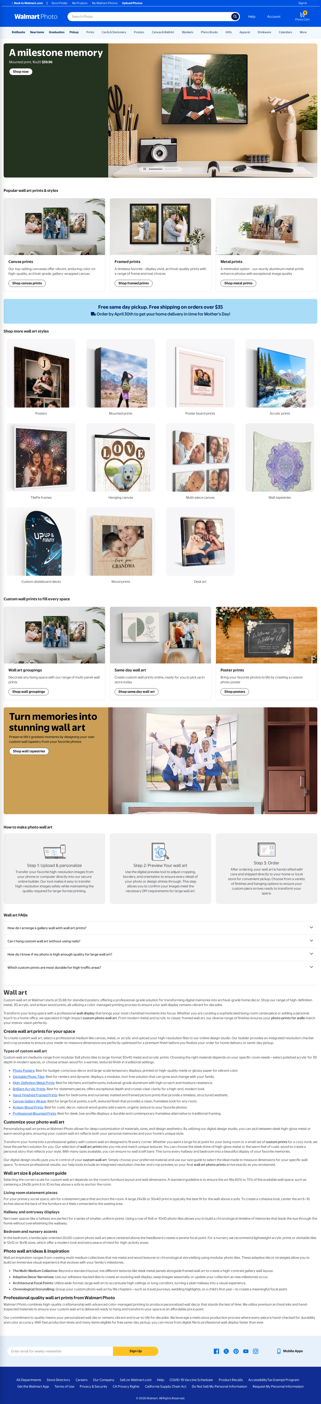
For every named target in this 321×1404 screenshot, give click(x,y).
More (303, 32)
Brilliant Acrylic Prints (29, 1089)
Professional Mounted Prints (34, 1113)
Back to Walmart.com (27, 3)
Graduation (56, 32)
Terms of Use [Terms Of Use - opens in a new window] (64, 1386)
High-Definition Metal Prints (33, 1083)
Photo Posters (23, 1071)
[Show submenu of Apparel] (252, 32)
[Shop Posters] (266, 653)
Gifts (229, 32)
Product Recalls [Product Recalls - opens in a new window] (231, 1380)
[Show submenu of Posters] (146, 32)
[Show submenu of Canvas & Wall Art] (176, 32)
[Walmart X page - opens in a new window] (226, 1351)
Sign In (302, 3)
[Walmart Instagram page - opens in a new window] (255, 1351)
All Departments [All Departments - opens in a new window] (28, 1380)
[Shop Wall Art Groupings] (54, 245)
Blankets (187, 32)
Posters (139, 32)
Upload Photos (132, 3)
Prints (90, 32)
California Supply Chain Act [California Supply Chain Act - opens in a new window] (165, 1386)
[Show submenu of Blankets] (195, 32)
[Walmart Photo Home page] (36, 16)
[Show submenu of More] (308, 32)
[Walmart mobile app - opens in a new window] (289, 1351)
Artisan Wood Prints (28, 1107)
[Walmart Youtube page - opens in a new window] (246, 1351)
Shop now (21, 72)
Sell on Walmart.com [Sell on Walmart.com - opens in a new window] (136, 1380)
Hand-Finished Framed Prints (35, 1095)
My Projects (79, 3)
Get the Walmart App (33, 1386)
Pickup (74, 32)
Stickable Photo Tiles (28, 1077)
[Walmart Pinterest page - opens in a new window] (236, 1351)
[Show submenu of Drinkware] (273, 32)
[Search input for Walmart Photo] (149, 16)
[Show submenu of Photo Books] (219, 32)
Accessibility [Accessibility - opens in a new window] (257, 1380)
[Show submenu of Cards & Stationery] (128, 32)
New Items (37, 32)
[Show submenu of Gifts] (233, 32)
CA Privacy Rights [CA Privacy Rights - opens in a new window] (126, 1386)
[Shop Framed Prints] (266, 245)
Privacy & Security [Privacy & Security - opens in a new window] (93, 1386)
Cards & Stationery (114, 32)
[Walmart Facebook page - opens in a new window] (216, 1351)
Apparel (244, 32)
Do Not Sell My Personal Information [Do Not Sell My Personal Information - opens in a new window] (219, 1386)
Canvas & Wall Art (163, 32)
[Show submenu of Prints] (96, 32)
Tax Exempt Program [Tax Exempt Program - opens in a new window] (283, 1380)
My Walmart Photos (105, 3)
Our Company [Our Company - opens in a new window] (103, 1380)
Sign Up (136, 1351)
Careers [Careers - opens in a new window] (81, 1380)
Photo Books (209, 32)
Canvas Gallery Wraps (29, 1101)
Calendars (285, 32)
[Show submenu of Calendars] (294, 32)
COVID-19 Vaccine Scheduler (191, 1380)
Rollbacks (18, 32)
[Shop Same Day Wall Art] (160, 245)
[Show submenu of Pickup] (80, 32)
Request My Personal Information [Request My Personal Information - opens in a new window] (278, 1386)
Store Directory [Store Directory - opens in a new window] (58, 1380)
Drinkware (264, 32)
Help (251, 17)
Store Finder (59, 3)
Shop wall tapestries (29, 751)
